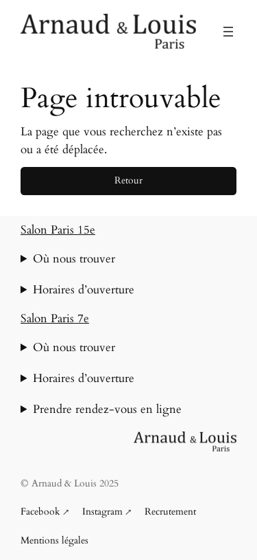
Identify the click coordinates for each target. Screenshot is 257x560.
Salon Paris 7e (55, 318)
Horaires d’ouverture (83, 290)
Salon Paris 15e (58, 230)
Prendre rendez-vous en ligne (107, 409)
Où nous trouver (74, 259)
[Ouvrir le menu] (228, 31)
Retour (128, 180)
